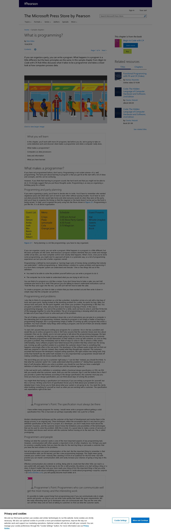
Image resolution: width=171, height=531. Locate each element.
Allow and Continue (140, 520)
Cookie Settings (120, 520)
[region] (85, 520)
